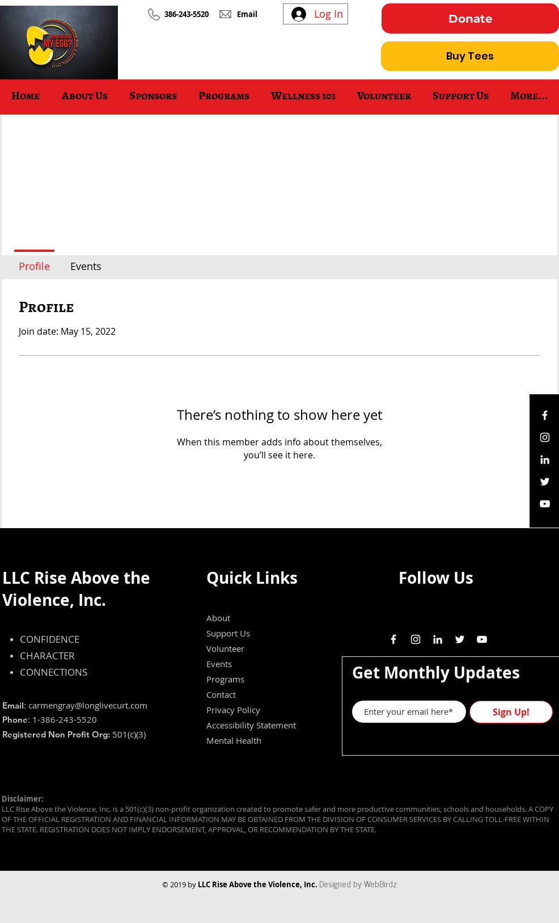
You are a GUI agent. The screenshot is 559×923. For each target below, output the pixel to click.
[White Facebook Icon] (545, 415)
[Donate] (470, 18)
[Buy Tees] (470, 56)
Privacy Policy (233, 709)
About (218, 617)
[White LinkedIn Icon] (545, 459)
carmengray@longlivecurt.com (87, 705)
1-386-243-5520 (64, 719)
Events (219, 663)
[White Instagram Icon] (545, 437)
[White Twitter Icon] (545, 481)
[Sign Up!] (511, 712)
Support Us (228, 633)
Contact (221, 694)
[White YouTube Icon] (545, 504)
